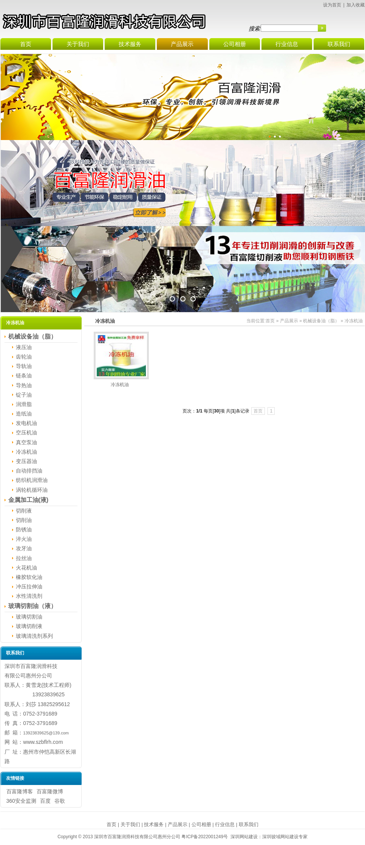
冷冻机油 (26, 452)
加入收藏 (355, 5)
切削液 (24, 511)
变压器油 (26, 461)
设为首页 (332, 5)
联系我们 (248, 824)
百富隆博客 (19, 791)
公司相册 (201, 824)
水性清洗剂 (29, 596)
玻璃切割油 (29, 617)
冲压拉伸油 (29, 586)
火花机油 (26, 568)
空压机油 (26, 432)
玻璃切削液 (29, 626)
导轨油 (24, 366)
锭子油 (24, 395)
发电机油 (26, 423)
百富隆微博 (50, 791)
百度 (45, 801)
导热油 (24, 385)
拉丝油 (24, 558)
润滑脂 (24, 404)
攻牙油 (24, 548)
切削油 (24, 520)
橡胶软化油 (29, 577)
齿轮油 (24, 357)
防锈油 (24, 529)
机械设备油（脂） (321, 320)
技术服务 (154, 824)
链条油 (24, 375)
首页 (270, 320)
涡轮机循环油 (32, 490)
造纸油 (24, 414)
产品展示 (289, 320)
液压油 (24, 347)
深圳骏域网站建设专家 (285, 836)
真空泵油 (26, 442)
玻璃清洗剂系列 (34, 636)
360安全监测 (21, 801)
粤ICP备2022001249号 (204, 836)
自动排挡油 (29, 471)
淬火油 (24, 539)
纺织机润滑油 (32, 480)
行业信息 (225, 824)
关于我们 (130, 824)
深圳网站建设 (244, 836)
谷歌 (59, 801)
